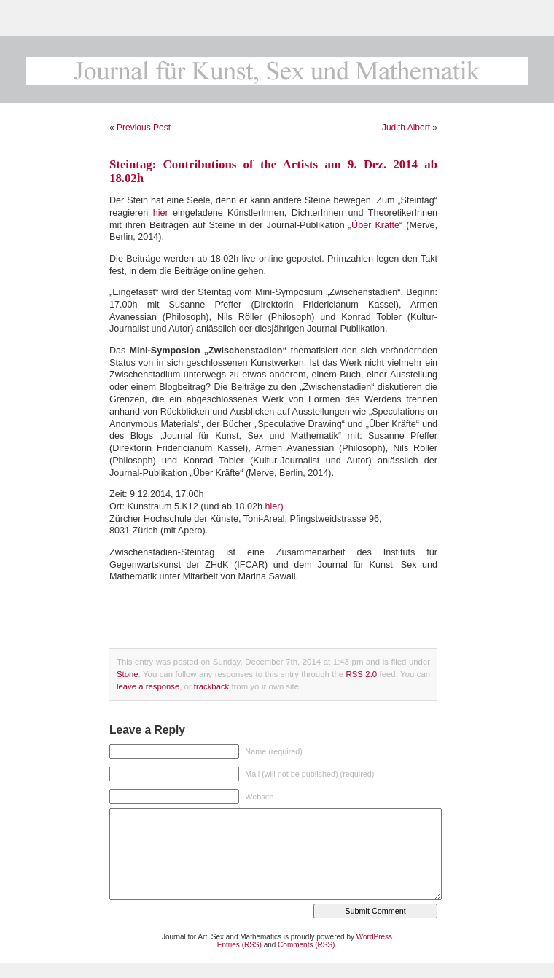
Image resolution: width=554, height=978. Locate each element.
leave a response (148, 686)
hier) (274, 506)
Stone (127, 674)
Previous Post (144, 127)
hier (160, 213)
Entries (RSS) (239, 945)
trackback (211, 686)
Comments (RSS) (306, 945)
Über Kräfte (375, 225)
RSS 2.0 (362, 674)
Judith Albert (406, 127)
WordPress (374, 937)
